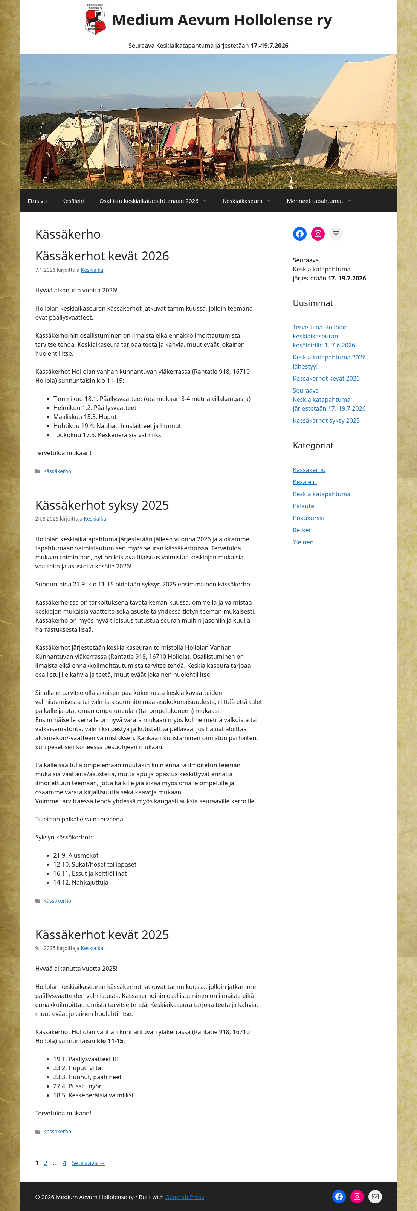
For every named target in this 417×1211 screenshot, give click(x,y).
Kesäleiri (73, 200)
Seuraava (88, 1163)
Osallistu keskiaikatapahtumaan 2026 (157, 200)
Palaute (303, 506)
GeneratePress (184, 1196)
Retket (302, 530)
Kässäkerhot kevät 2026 (102, 256)
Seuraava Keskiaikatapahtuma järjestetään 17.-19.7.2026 (329, 399)
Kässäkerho (57, 471)
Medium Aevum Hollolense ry (222, 19)
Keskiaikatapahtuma (322, 494)
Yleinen (303, 542)
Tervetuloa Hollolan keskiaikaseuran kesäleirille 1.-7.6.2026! (325, 336)
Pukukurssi (308, 518)
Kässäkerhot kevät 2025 (102, 934)
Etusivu (37, 200)
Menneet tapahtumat (323, 200)
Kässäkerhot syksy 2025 (102, 505)
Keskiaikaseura (251, 200)
